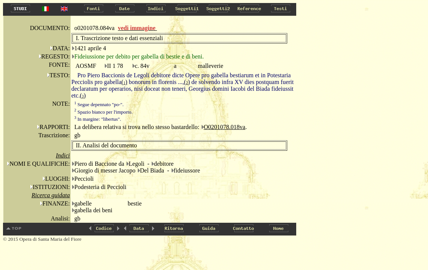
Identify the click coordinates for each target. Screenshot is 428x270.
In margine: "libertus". (97, 119)
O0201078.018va (225, 127)
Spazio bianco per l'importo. (103, 112)
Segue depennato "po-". (99, 104)
